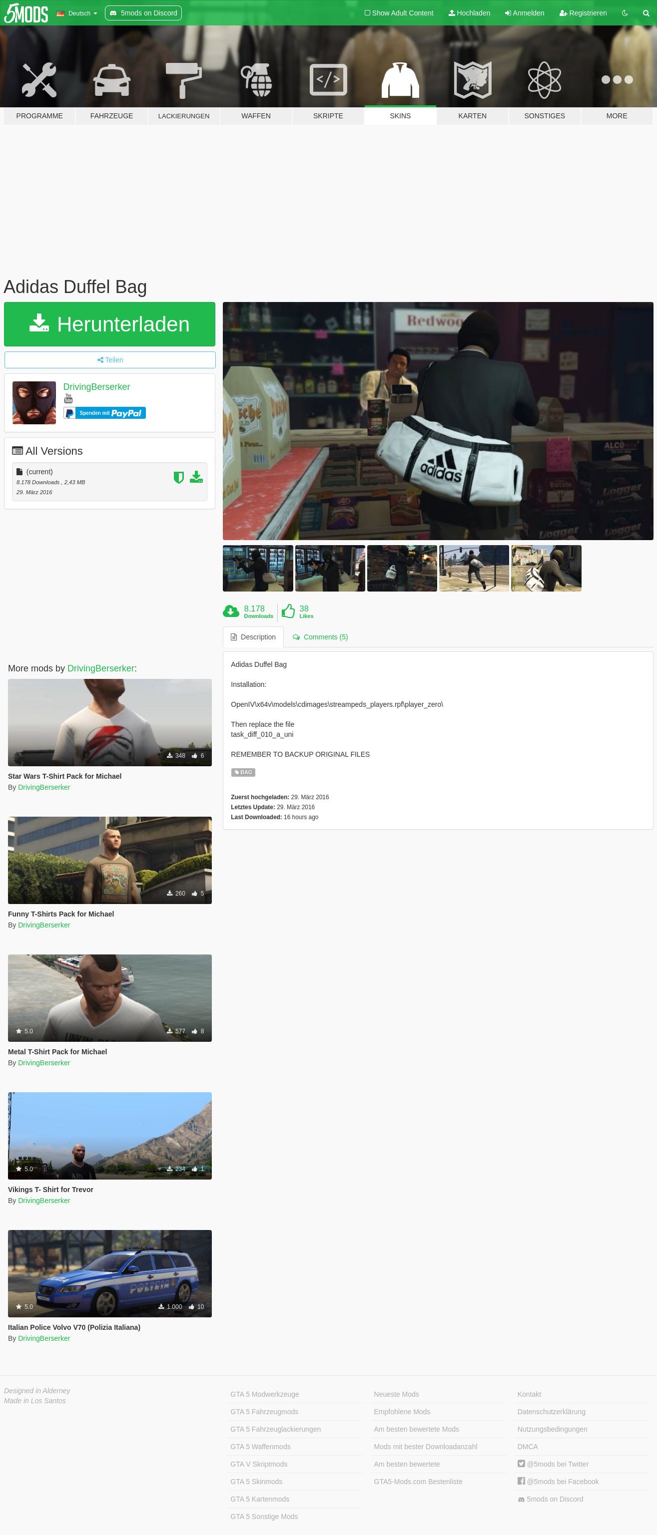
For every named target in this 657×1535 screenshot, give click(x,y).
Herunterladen (109, 324)
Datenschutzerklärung (552, 1412)
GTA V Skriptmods (258, 1464)
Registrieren (583, 13)
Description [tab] (253, 637)
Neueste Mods (396, 1394)
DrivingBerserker (96, 387)
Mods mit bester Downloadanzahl (426, 1447)
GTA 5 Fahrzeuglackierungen (275, 1429)
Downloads (259, 616)
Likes (306, 616)
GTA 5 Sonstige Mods (264, 1517)
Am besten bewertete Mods (416, 1429)
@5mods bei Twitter (553, 1464)
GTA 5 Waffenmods (260, 1447)
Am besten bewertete (407, 1464)
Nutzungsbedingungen (553, 1429)
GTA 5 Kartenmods (259, 1499)
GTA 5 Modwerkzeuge (264, 1394)
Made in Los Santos (35, 1401)
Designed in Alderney (37, 1391)
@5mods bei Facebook (558, 1481)
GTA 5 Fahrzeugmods (264, 1412)
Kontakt (529, 1394)
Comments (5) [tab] (320, 637)
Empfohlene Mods (402, 1412)
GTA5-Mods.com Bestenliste (418, 1482)
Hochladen (470, 13)
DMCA (528, 1447)
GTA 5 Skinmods (256, 1482)
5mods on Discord (551, 1499)
